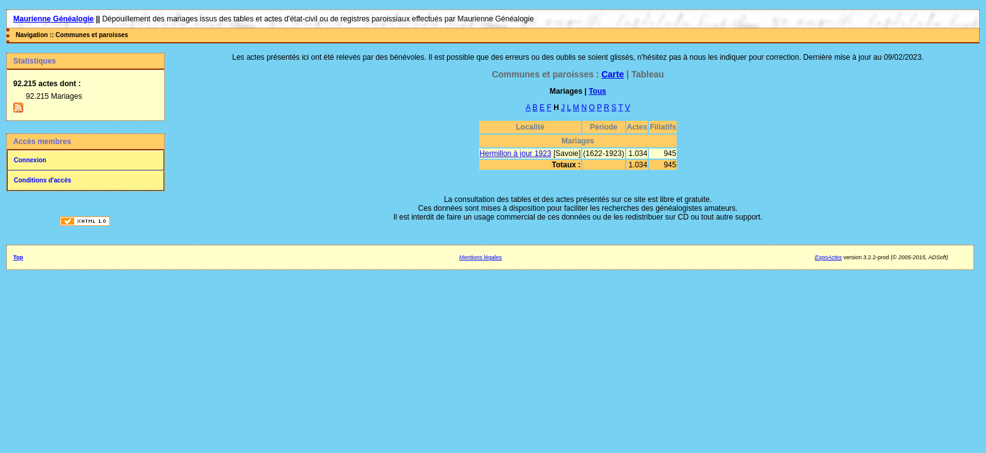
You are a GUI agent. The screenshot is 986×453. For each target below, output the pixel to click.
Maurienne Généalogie (53, 18)
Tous (597, 91)
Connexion (30, 160)
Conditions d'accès (42, 180)
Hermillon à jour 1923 (515, 153)
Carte (612, 74)
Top (18, 257)
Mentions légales (481, 257)
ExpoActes (828, 257)
